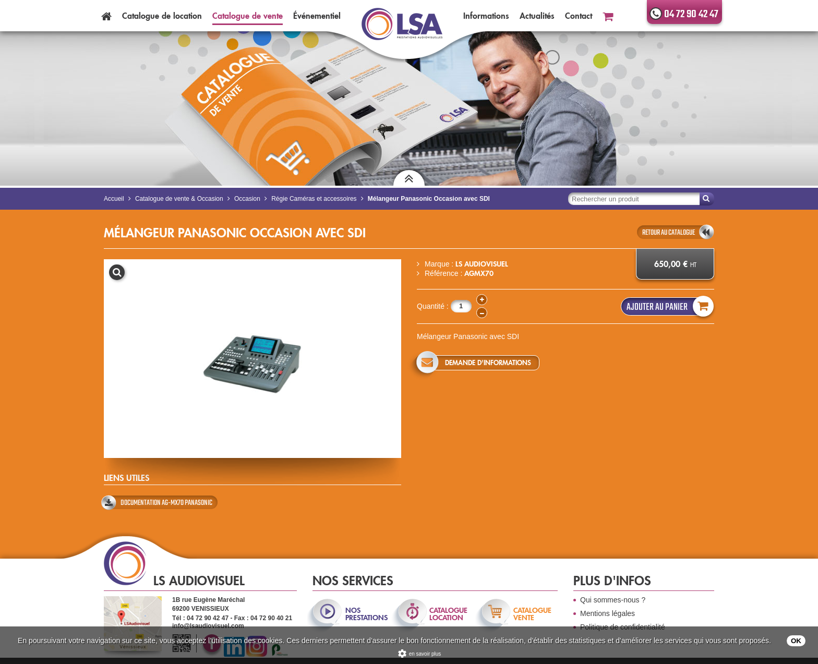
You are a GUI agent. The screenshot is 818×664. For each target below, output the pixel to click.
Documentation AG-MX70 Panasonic (166, 503)
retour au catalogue (668, 232)
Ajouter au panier (668, 306)
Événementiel (317, 15)
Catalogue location (162, 15)
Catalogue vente (247, 15)
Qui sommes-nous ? (612, 599)
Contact (578, 15)
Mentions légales (607, 613)
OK (796, 641)
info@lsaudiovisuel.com (208, 626)
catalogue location (448, 614)
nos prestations (365, 614)
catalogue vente (532, 614)
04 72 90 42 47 (691, 14)
